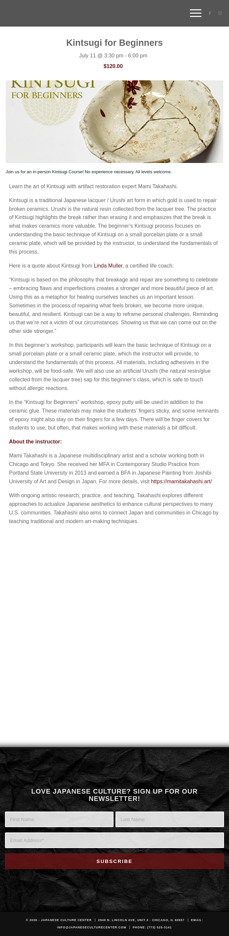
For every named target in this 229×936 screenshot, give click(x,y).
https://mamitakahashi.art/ (181, 481)
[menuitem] (192, 13)
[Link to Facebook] (210, 13)
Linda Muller (108, 266)
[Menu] (192, 13)
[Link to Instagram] (220, 13)
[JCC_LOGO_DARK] (91, 13)
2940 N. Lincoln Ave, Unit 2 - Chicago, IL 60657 (141, 920)
